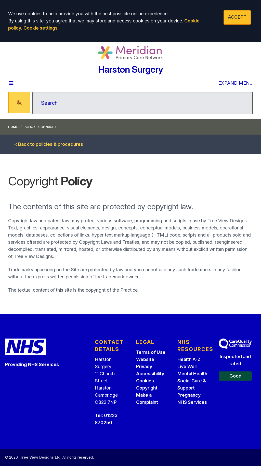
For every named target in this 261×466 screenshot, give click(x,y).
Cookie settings (40, 28)
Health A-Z (189, 359)
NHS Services (192, 402)
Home (13, 127)
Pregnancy (189, 395)
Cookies (145, 380)
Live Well (187, 366)
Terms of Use (150, 352)
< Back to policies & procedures (48, 144)
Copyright (147, 388)
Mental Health (192, 373)
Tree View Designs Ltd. (40, 457)
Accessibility (150, 373)
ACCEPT (237, 17)
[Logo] (130, 53)
